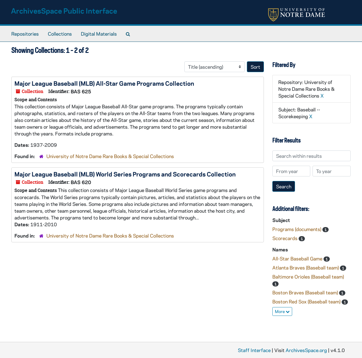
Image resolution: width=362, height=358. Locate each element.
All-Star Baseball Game (298, 258)
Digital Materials (99, 34)
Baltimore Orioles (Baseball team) (308, 276)
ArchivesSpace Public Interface (64, 10)
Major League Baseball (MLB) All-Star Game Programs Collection (104, 83)
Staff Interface (254, 350)
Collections (60, 34)
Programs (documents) (297, 229)
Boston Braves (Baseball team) (305, 292)
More (282, 311)
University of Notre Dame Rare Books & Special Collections (110, 156)
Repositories (25, 34)
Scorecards (285, 238)
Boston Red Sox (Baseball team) (307, 301)
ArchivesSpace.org (306, 350)
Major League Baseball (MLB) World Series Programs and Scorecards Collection (125, 174)
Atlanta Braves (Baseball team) (306, 267)
